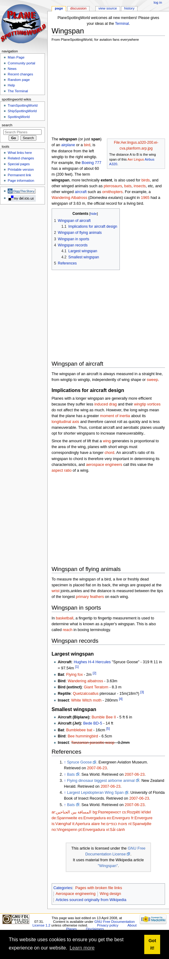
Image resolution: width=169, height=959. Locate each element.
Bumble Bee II (104, 717)
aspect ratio (62, 470)
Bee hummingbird (83, 736)
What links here (20, 152)
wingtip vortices (147, 404)
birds (145, 180)
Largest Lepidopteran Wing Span (95, 792)
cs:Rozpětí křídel (136, 812)
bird (87, 145)
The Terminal (18, 91)
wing (107, 441)
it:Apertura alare (86, 824)
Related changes (21, 158)
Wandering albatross (85, 681)
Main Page (16, 57)
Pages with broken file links (98, 888)
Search (7, 125)
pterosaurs (113, 186)
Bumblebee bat (79, 730)
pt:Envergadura (92, 830)
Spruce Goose (79, 762)
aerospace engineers (104, 464)
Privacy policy (107, 925)
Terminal (122, 23)
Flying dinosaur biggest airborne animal (100, 780)
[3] (142, 692)
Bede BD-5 (92, 723)
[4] (121, 699)
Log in (158, 2)
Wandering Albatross (69, 198)
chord (109, 453)
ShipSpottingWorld (22, 111)
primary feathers (90, 597)
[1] (77, 666)
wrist (56, 591)
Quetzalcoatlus (85, 694)
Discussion (78, 8)
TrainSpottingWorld (22, 105)
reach (67, 630)
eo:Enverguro (118, 818)
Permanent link (19, 175)
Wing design (110, 894)
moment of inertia (115, 416)
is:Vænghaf (61, 824)
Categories (62, 888)
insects (140, 186)
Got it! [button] (152, 944)
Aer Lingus (135, 159)
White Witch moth (86, 700)
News (12, 68)
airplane (68, 145)
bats (127, 186)
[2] (94, 673)
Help (11, 85)
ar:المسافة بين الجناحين (72, 812)
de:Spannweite (64, 818)
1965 (145, 198)
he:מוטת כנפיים (114, 824)
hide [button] (93, 213)
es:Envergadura (92, 818)
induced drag (105, 404)
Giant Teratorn (96, 687)
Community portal (21, 63)
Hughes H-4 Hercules (92, 662)
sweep (152, 380)
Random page (19, 80)
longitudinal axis (65, 422)
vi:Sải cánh (115, 830)
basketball (64, 618)
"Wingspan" (108, 866)
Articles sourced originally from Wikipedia (91, 900)
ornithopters (112, 192)
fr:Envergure (141, 818)
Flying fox (74, 674)
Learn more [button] (82, 947)
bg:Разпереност (107, 812)
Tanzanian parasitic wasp (92, 742)
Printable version (21, 169)
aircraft (81, 192)
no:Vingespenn (64, 830)
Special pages (19, 164)
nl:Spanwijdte (139, 824)
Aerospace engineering (76, 894)
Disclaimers (95, 929)
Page (59, 8)
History (129, 8)
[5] (108, 728)
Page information (21, 180)
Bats (71, 774)
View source (107, 8)
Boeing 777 (91, 163)
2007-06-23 (97, 768)
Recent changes (20, 74)
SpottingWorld (19, 117)
